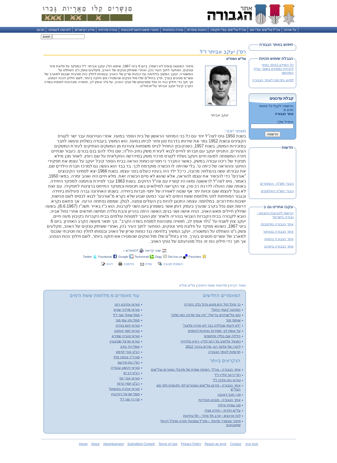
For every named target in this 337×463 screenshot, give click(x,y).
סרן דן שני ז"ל (130, 399)
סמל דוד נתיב (130, 347)
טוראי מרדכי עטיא (126, 310)
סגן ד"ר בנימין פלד (126, 357)
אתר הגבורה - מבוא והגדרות (220, 400)
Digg (158, 256)
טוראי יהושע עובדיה (125, 368)
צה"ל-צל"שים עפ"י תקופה (228, 30)
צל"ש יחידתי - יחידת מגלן (223, 410)
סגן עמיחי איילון (229, 405)
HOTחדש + (130, 250)
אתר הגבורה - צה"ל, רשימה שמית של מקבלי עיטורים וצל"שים (196, 369)
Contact (235, 444)
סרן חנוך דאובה (229, 395)
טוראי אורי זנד (129, 378)
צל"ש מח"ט (187, 285)
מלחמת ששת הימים (212, 285)
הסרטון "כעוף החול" (226, 310)
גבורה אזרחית (107, 30)
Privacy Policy (191, 444)
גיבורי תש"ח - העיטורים (277, 184)
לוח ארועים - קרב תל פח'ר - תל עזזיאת (212, 416)
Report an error (215, 444)
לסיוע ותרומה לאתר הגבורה (273, 80)
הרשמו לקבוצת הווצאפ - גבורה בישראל (275, 215)
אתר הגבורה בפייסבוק (277, 224)
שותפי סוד (233, 320)
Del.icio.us (175, 256)
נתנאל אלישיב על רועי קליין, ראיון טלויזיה (211, 341)
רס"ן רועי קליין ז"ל (228, 375)
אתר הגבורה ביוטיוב (279, 246)
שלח (148, 264)
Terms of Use (167, 444)
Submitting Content (141, 444)
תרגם (40, 30)
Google (123, 256)
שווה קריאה (153, 250)
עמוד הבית (238, 285)
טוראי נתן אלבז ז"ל (227, 380)
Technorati (142, 256)
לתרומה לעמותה (59, 30)
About (95, 444)
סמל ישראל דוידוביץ (125, 394)
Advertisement (113, 444)
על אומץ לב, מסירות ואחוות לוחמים (214, 331)
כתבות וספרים (196, 30)
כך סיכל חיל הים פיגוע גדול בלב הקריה (212, 304)
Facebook (105, 256)
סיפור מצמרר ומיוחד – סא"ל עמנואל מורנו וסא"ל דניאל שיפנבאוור (200, 423)
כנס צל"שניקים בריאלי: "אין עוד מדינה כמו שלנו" (206, 315)
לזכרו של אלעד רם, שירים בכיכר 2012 (213, 347)
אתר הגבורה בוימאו (279, 239)
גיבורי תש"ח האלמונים (277, 191)
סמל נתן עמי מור (127, 320)
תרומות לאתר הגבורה (224, 352)
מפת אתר (251, 444)
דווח (109, 264)
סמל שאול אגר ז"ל (126, 315)
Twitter (87, 256)
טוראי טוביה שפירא (126, 336)
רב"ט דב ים (131, 373)
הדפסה (128, 264)
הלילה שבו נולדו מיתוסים (222, 336)
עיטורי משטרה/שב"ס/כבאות (140, 30)
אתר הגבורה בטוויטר (278, 231)
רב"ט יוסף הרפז (128, 383)
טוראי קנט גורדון (128, 325)
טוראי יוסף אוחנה (127, 331)
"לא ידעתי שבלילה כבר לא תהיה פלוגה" (212, 325)
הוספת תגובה (173, 264)
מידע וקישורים (84, 30)
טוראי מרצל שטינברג (125, 341)
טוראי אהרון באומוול (124, 389)
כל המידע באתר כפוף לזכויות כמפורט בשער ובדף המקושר (274, 69)
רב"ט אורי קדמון (128, 352)
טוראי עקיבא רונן (127, 304)
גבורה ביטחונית (173, 30)
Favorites (195, 256)
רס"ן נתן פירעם (129, 362)
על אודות (290, 30)
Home (83, 444)
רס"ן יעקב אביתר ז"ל (223, 52)
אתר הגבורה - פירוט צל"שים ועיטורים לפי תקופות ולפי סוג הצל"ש (198, 387)
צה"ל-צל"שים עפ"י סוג (265, 30)
